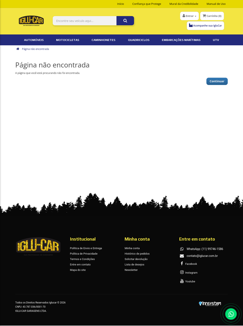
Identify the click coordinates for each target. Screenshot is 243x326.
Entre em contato (80, 264)
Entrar (189, 16)
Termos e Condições (82, 259)
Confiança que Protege (146, 4)
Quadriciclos (139, 40)
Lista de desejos (134, 264)
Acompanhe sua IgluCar (205, 26)
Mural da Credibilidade (183, 4)
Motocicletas (67, 40)
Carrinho (212, 16)
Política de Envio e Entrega (86, 248)
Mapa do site (78, 270)
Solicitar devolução (136, 259)
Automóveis (34, 40)
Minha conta (132, 248)
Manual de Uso (216, 4)
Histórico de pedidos (137, 254)
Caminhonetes (103, 40)
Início (120, 4)
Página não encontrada (35, 49)
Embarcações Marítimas (181, 40)
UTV (216, 40)
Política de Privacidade (84, 254)
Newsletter (131, 270)
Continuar (217, 82)
